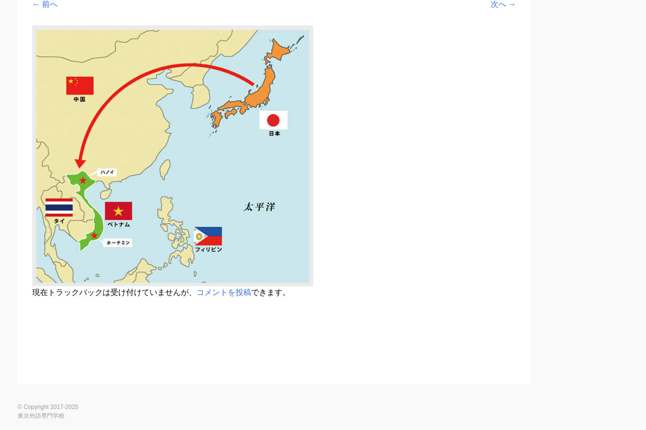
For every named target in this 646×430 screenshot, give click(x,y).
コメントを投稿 (223, 292)
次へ (503, 4)
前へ (45, 4)
